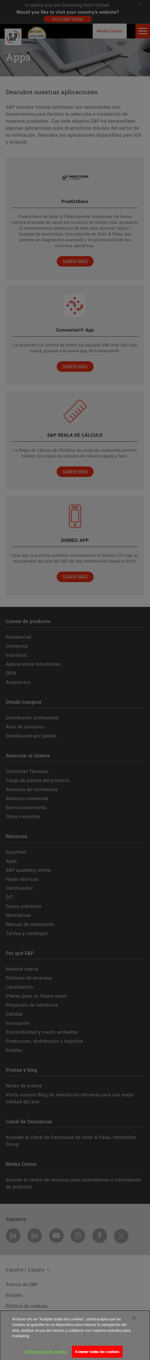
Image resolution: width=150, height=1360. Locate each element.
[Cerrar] (134, 1320)
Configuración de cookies (45, 1354)
